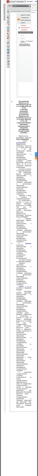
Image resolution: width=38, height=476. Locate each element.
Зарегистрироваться (24, 44)
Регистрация (30, 1)
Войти (22, 41)
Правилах (28, 243)
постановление (21, 142)
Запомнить (30, 41)
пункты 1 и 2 (25, 286)
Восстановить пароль (24, 45)
